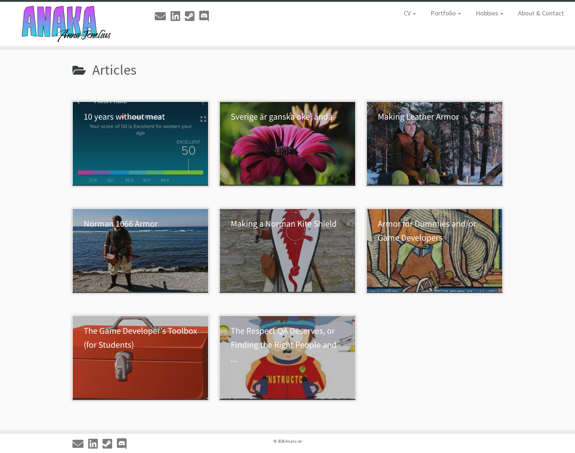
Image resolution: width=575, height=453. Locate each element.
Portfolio (446, 13)
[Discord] (206, 16)
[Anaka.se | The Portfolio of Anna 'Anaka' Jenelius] (66, 24)
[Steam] (192, 16)
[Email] (163, 16)
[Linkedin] (178, 16)
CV (410, 13)
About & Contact (541, 13)
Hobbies (489, 13)
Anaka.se (293, 441)
